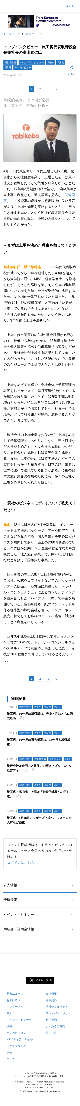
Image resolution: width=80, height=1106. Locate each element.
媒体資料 (51, 1000)
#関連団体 (40, 759)
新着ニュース (34, 34)
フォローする (43, 980)
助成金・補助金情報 (18, 929)
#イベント (55, 759)
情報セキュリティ (57, 1006)
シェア (71, 68)
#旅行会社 (10, 62)
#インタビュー (23, 67)
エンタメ (12, 1059)
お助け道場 (13, 1000)
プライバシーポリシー (59, 1013)
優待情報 (10, 899)
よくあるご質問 (55, 1026)
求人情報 (10, 885)
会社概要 (51, 993)
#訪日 (7, 67)
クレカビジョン (16, 1032)
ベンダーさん (15, 1006)
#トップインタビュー (32, 62)
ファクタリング (16, 1046)
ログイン (71, 5)
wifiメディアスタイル (20, 1039)
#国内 (60, 62)
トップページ (11, 34)
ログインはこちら (20, 862)
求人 (9, 1013)
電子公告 (51, 1032)
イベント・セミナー (18, 914)
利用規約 (51, 1019)
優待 (9, 1026)
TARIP (11, 1052)
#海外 (50, 62)
